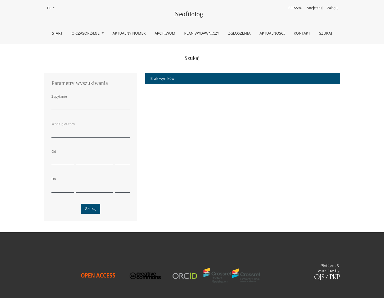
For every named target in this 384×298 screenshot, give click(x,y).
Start (57, 33)
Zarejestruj (314, 8)
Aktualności (272, 33)
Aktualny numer (129, 33)
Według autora (63, 124)
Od (53, 151)
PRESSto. (295, 8)
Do (53, 179)
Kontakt (302, 33)
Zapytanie (59, 96)
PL (52, 7)
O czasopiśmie (86, 33)
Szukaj (325, 33)
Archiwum (165, 33)
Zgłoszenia (239, 33)
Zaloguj (332, 8)
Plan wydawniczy (201, 33)
